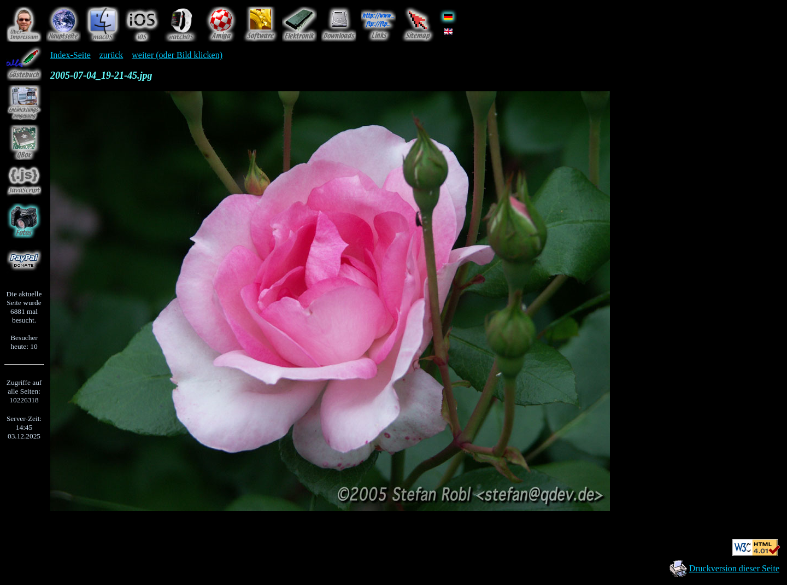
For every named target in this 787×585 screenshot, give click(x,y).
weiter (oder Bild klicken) (177, 55)
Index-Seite (70, 55)
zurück (111, 55)
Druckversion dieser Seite (734, 568)
